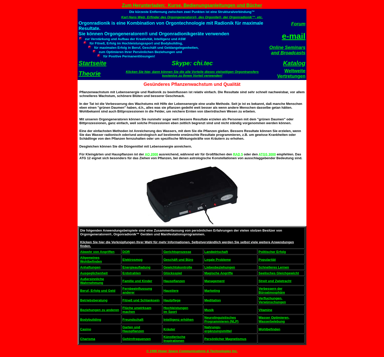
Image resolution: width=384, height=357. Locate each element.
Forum (298, 23)
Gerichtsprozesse (177, 252)
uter (172, 329)
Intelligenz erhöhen (179, 319)
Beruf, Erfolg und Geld (97, 291)
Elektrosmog (133, 260)
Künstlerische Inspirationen (174, 339)
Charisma (87, 339)
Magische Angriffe (218, 273)
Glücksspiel (173, 273)
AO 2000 (151, 154)
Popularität (267, 260)
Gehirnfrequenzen (137, 339)
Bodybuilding (90, 319)
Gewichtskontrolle (178, 267)
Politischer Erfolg (272, 252)
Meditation (212, 300)
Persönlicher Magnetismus (225, 339)
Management (214, 281)
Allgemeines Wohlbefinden (91, 259)
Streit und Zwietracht (275, 281)
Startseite (92, 63)
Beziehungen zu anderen (99, 310)
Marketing (212, 291)
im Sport (170, 312)
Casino (85, 329)
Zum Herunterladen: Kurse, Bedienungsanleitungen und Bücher (192, 5)
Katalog (294, 63)
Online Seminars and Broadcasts (287, 50)
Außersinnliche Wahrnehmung (92, 281)
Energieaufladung (137, 267)
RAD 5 (238, 154)
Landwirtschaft (216, 252)
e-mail (293, 36)
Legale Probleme (217, 260)
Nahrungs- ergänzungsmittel (218, 329)
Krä (166, 329)
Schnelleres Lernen (274, 267)
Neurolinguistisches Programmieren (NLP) (221, 319)
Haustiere (171, 291)
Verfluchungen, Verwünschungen (272, 300)
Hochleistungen (176, 308)
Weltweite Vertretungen (291, 73)
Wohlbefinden (269, 329)
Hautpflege (172, 300)
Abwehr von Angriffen (97, 252)
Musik (209, 310)
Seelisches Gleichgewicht (279, 273)
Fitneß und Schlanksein (141, 300)
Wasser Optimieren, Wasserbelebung (274, 319)
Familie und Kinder (137, 281)
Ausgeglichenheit (94, 273)
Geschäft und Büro (178, 260)
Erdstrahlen (132, 273)
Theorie (90, 73)
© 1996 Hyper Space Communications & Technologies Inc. (192, 351)
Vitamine (265, 310)
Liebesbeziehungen (219, 267)
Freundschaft (133, 319)
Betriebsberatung (94, 300)
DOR (126, 252)
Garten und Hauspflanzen (133, 329)
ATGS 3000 (267, 154)
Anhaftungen (90, 267)
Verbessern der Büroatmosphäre (272, 290)
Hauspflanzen (174, 281)
